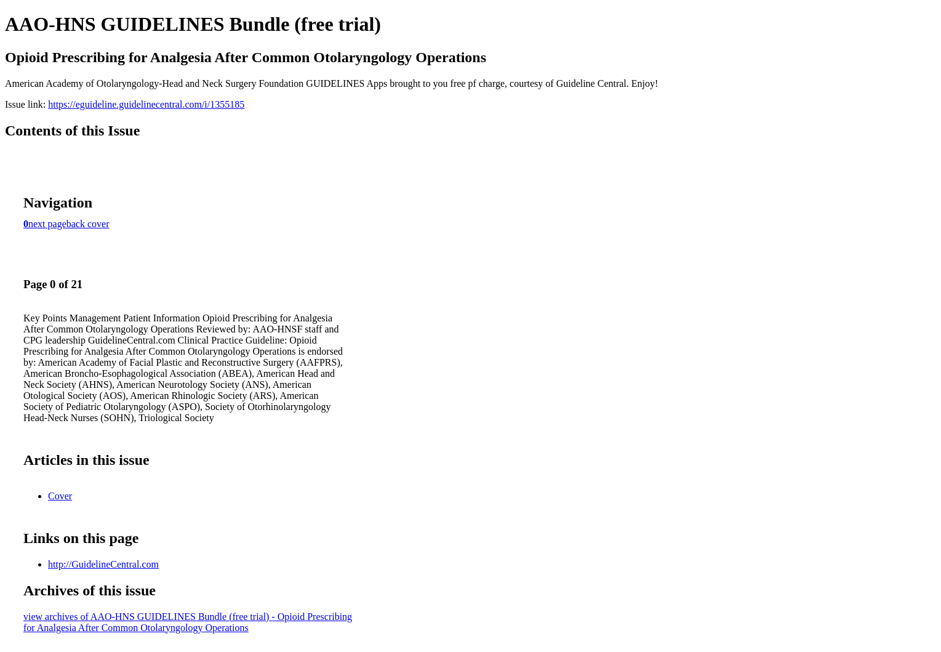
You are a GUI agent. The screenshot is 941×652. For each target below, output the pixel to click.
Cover (60, 496)
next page (47, 224)
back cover (88, 224)
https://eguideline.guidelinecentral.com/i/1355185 (146, 104)
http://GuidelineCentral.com (103, 564)
